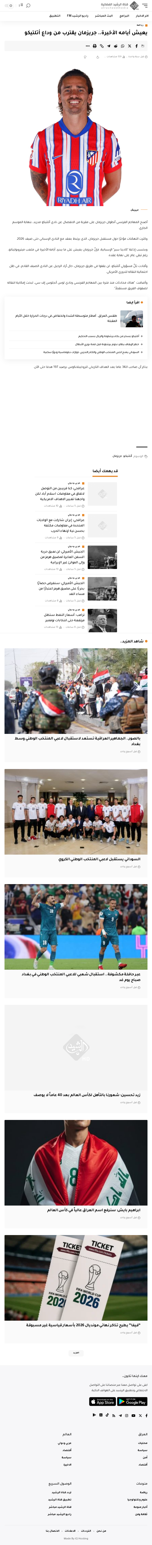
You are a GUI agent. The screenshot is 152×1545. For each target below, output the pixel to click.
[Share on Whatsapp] (123, 46)
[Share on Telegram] (109, 46)
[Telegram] (120, 1416)
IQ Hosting (81, 1539)
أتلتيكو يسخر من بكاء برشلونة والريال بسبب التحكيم (108, 336)
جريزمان (117, 456)
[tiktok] (107, 1416)
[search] (28, 5)
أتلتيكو (127, 456)
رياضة (140, 25)
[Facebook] (146, 1416)
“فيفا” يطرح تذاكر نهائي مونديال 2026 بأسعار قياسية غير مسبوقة (83, 1326)
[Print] (95, 46)
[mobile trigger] (143, 5)
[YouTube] (133, 1416)
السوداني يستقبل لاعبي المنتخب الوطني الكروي (99, 860)
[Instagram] (126, 1416)
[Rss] (113, 1416)
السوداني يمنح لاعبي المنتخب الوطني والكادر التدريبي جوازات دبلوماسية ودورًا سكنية (91, 352)
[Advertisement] (76, 408)
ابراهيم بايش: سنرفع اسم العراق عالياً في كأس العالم (93, 1210)
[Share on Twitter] (130, 46)
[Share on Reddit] (116, 46)
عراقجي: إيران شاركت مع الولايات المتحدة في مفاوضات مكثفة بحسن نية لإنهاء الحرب (60, 526)
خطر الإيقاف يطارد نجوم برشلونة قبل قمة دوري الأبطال (107, 344)
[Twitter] (140, 1416)
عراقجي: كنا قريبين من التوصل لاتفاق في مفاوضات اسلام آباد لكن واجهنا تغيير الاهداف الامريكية (59, 494)
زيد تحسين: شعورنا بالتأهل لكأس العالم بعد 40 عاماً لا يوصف (86, 1095)
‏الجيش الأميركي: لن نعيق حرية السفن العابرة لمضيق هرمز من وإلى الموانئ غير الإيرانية (62, 557)
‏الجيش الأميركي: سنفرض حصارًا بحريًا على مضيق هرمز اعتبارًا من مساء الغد (60, 589)
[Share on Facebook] (137, 46)
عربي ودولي (74, 483)
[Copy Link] (102, 46)
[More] (88, 46)
